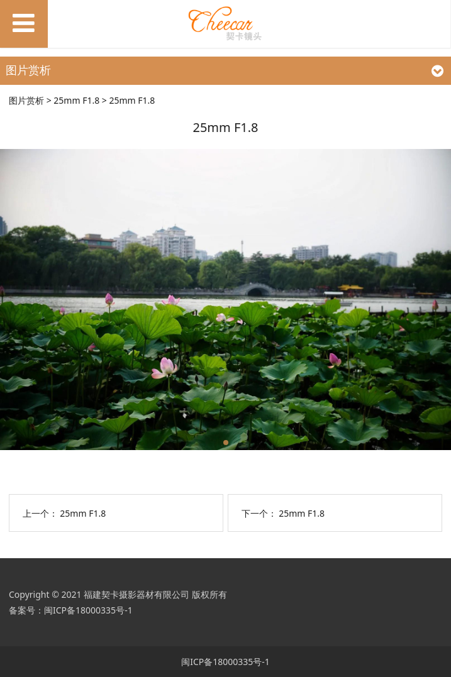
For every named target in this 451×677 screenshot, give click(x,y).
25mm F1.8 (76, 100)
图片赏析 (26, 100)
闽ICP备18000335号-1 (88, 610)
